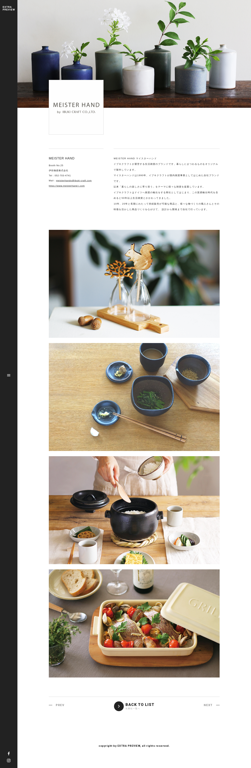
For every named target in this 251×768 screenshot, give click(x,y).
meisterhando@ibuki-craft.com (74, 180)
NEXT (208, 705)
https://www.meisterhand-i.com (67, 186)
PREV (60, 705)
